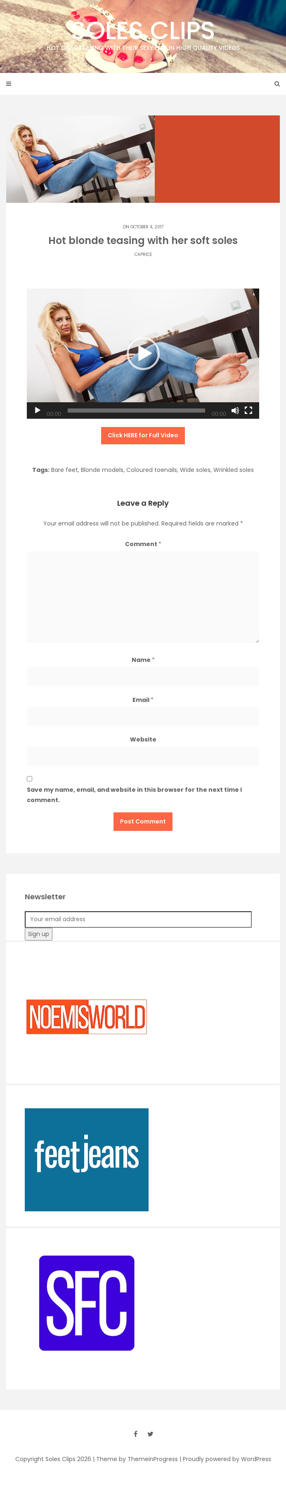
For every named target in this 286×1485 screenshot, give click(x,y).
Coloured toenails (151, 470)
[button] (143, 353)
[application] (143, 354)
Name (143, 660)
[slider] (136, 410)
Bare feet (64, 470)
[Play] (37, 410)
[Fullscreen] (248, 410)
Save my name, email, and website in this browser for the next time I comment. (134, 795)
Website (143, 739)
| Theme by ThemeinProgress (135, 1459)
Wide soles (195, 470)
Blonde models (102, 470)
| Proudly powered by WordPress (225, 1459)
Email (143, 700)
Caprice (143, 254)
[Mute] (235, 410)
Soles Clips (143, 32)
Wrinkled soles (233, 470)
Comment (143, 544)
